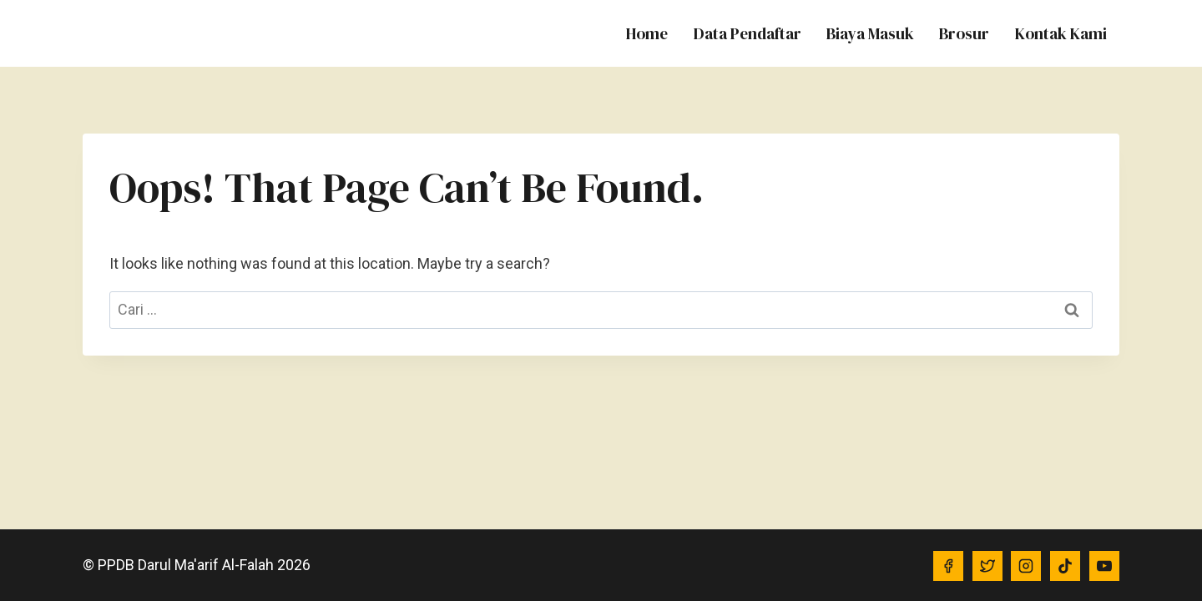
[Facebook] (948, 566)
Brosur (964, 33)
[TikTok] (1065, 566)
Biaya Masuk (870, 33)
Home (647, 33)
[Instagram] (1026, 566)
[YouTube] (1104, 566)
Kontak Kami (1061, 33)
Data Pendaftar (747, 33)
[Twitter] (987, 566)
